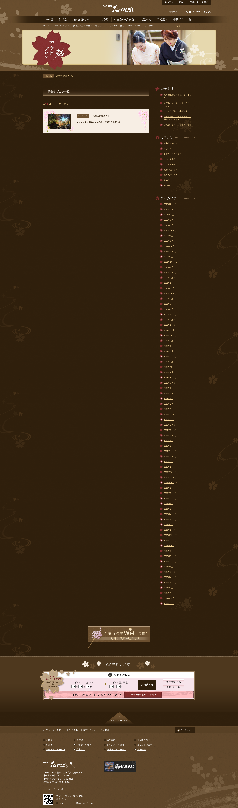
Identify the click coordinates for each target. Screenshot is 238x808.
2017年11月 (169, 419)
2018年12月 (169, 367)
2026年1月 (168, 209)
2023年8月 (168, 236)
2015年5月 (168, 572)
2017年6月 (168, 440)
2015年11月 (169, 540)
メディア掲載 (170, 164)
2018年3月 (168, 398)
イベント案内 (170, 159)
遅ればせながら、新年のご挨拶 (177, 125)
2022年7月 (168, 251)
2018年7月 (168, 383)
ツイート (180, 26)
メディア (168, 149)
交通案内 (146, 19)
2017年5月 (168, 446)
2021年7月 (168, 267)
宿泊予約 (183, 19)
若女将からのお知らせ (174, 154)
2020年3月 (168, 320)
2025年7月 (168, 220)
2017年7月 (168, 435)
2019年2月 (168, 356)
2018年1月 (168, 409)
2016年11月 (169, 477)
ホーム (46, 26)
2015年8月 (168, 556)
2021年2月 (168, 278)
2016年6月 (168, 503)
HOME (48, 76)
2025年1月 (168, 225)
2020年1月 (168, 325)
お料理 (49, 19)
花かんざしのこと (172, 175)
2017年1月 (168, 467)
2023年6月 (168, 241)
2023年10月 (169, 230)
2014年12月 (169, 598)
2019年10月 (169, 335)
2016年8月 (168, 493)
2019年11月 (169, 330)
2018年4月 (168, 393)
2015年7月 (168, 561)
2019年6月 (168, 346)
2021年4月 (168, 272)
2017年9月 (168, 425)
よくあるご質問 (117, 26)
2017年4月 (168, 451)
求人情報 (149, 26)
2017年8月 (168, 430)
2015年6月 (168, 567)
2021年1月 (168, 283)
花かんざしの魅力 (61, 26)
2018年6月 (168, 388)
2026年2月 (168, 204)
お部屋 (63, 19)
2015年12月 (169, 535)
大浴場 (105, 19)
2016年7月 (168, 498)
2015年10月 (169, 546)
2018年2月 (168, 404)
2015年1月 (168, 593)
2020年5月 (168, 314)
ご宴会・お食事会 (125, 19)
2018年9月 (168, 372)
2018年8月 (168, 377)
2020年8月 (168, 299)
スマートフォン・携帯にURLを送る (76, 803)
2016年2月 (168, 524)
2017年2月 (168, 461)
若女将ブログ (101, 26)
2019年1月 (168, 362)
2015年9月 (168, 551)
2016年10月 (169, 482)
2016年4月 (168, 514)
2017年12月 (169, 414)
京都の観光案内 (171, 170)
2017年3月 (168, 456)
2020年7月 (168, 304)
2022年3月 (168, 257)
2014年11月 (169, 603)
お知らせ (168, 180)
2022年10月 (169, 246)
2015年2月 (168, 588)
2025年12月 (169, 215)
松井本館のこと (171, 143)
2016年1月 (168, 530)
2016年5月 (168, 509)
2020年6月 (168, 309)
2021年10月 (169, 262)
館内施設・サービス (84, 19)
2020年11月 (169, 288)
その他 (167, 185)
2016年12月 (169, 472)
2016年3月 (168, 519)
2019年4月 (168, 351)
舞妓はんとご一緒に (83, 26)
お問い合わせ (134, 26)
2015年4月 (168, 577)
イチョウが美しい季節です (175, 111)
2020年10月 (169, 293)
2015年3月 (168, 582)
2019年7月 (168, 341)
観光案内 (162, 19)
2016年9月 (168, 488)
